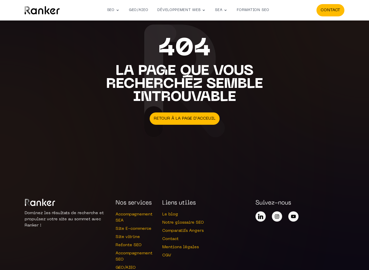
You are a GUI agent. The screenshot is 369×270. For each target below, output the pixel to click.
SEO (113, 10)
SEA (221, 10)
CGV (166, 255)
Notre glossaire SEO (183, 223)
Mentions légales (180, 247)
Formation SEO (253, 10)
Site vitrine (128, 237)
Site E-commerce (133, 229)
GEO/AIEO (138, 10)
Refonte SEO (129, 245)
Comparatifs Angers (183, 231)
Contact (330, 10)
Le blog (170, 214)
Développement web (181, 10)
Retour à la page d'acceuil (185, 119)
